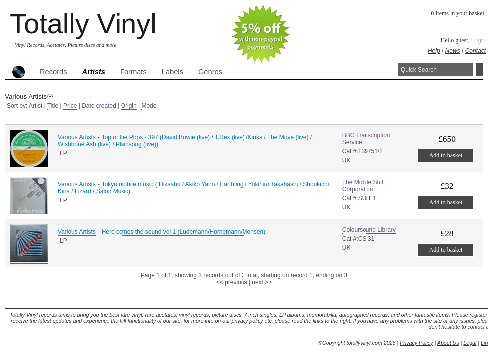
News (452, 50)
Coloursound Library (369, 229)
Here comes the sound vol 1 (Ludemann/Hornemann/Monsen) (184, 231)
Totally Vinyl (83, 23)
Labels (172, 72)
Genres (210, 72)
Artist (35, 105)
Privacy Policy (416, 343)
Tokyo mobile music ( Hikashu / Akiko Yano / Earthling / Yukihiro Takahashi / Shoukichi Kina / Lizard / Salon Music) (193, 188)
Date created (99, 105)
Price (70, 105)
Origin (129, 105)
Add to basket (446, 155)
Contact (475, 50)
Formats (133, 72)
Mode (148, 105)
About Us (448, 343)
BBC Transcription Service (366, 139)
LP (63, 153)
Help (434, 50)
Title (52, 105)
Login (478, 40)
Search (479, 69)
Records (53, 72)
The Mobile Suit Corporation (362, 186)
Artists (93, 72)
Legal (469, 343)
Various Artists (77, 137)
